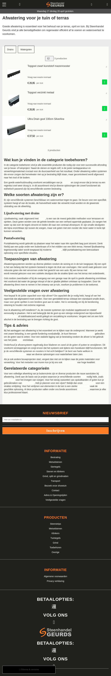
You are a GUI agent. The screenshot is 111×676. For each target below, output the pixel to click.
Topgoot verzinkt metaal (41, 92)
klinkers (66, 182)
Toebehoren (55, 547)
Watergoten (26, 49)
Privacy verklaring (55, 581)
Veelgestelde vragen (56, 500)
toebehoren (83, 389)
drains (42, 218)
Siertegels (55, 466)
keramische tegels (96, 270)
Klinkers (55, 533)
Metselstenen (55, 462)
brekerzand (9, 380)
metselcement (11, 316)
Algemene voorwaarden (55, 576)
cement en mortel (85, 333)
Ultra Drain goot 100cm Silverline (46, 119)
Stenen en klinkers (55, 471)
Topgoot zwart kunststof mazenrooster (49, 66)
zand (19, 340)
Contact (55, 490)
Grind (55, 542)
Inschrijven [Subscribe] (55, 431)
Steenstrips (55, 524)
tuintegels (57, 250)
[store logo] (55, 4)
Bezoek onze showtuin (55, 485)
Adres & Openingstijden (55, 495)
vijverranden (89, 383)
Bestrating (55, 457)
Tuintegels (55, 538)
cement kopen (70, 362)
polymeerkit (83, 386)
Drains (10, 49)
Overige (55, 552)
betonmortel (28, 383)
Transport (55, 481)
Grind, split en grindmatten (55, 476)
